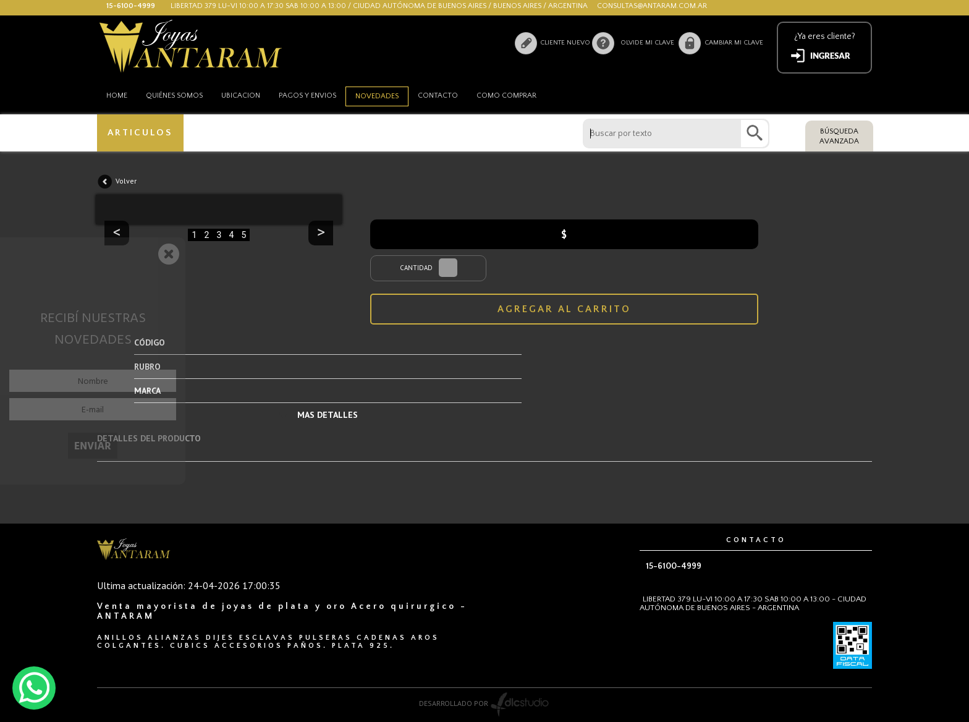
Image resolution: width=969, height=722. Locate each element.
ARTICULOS (140, 132)
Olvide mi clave (647, 42)
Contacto (438, 95)
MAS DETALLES (327, 414)
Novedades (377, 96)
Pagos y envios (307, 95)
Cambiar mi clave (734, 42)
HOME (116, 95)
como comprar (506, 95)
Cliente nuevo (565, 42)
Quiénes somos (174, 95)
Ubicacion (240, 95)
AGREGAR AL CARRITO (564, 309)
